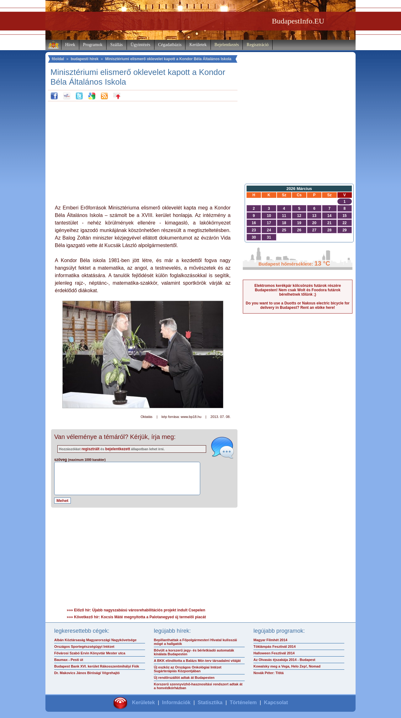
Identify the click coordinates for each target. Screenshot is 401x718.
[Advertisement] (142, 151)
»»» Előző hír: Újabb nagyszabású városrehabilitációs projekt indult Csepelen (136, 610)
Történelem (243, 702)
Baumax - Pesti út (68, 660)
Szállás (116, 44)
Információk (176, 702)
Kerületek (197, 44)
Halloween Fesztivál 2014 (273, 653)
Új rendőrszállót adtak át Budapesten (184, 677)
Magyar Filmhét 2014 (270, 640)
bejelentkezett (117, 449)
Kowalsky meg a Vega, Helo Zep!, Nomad (286, 666)
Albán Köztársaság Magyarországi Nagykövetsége (95, 640)
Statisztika (210, 702)
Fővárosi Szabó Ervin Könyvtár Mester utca (89, 653)
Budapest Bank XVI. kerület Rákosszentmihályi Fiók (96, 666)
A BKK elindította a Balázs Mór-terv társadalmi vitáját (197, 661)
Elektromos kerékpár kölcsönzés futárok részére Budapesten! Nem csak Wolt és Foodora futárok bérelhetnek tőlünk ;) (297, 290)
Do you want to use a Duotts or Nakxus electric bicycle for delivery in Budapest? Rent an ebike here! (297, 305)
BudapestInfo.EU (298, 21)
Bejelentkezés (227, 44)
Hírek (70, 44)
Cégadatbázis (170, 44)
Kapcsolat (276, 702)
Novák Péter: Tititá (268, 673)
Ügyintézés (140, 44)
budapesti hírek (85, 59)
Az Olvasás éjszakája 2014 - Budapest (284, 660)
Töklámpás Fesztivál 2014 (274, 646)
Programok (92, 44)
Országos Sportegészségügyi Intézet (84, 646)
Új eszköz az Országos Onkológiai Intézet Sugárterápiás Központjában (187, 669)
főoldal (58, 59)
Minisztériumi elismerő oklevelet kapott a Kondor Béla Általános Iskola (168, 59)
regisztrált (90, 449)
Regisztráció (257, 44)
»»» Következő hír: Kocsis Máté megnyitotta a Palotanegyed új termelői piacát (136, 617)
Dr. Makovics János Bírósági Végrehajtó (87, 673)
